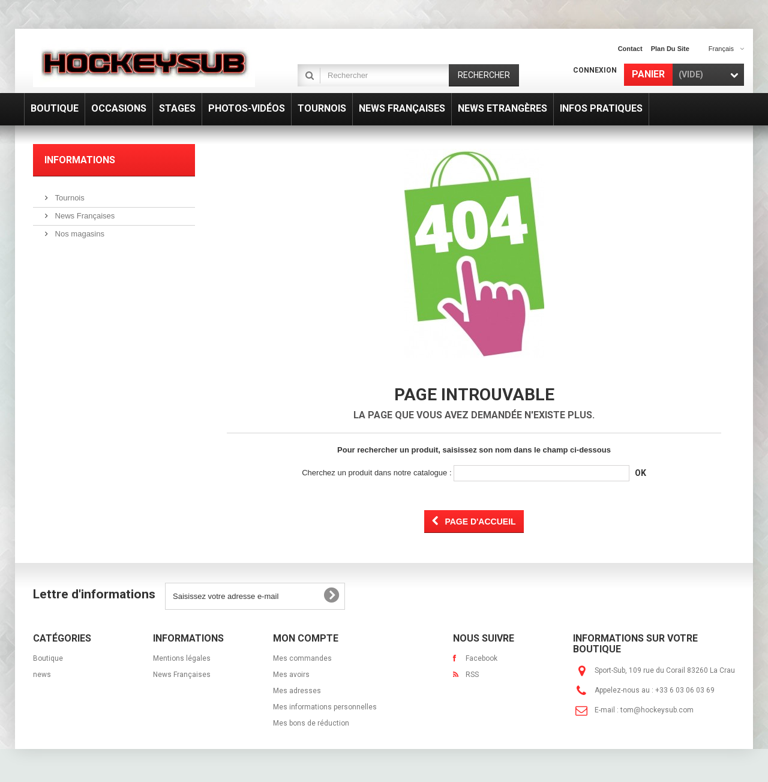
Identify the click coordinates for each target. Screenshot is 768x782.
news (42, 674)
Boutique (48, 658)
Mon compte (305, 638)
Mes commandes (302, 658)
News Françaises (84, 215)
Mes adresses (297, 691)
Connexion (595, 70)
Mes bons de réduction (311, 723)
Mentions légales (182, 658)
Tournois (69, 197)
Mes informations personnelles (325, 707)
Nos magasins (78, 233)
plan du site (670, 48)
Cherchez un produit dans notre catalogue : (376, 472)
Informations (79, 160)
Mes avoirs (291, 674)
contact (630, 48)
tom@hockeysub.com (657, 710)
